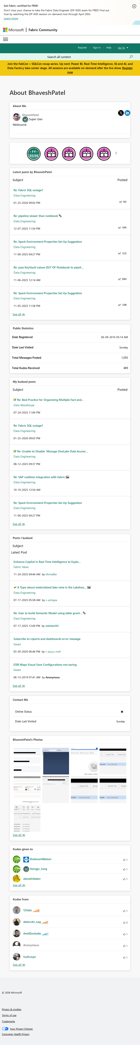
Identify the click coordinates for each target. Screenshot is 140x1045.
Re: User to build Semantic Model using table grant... (48, 613)
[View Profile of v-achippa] (51, 600)
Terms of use (9, 1015)
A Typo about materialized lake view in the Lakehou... (52, 587)
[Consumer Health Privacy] (70, 1034)
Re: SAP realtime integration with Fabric (40, 477)
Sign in (96, 47)
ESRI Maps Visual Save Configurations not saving (45, 664)
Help (108, 47)
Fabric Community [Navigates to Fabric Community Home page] (43, 29)
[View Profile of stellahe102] (52, 626)
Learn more (11, 18)
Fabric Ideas (21, 567)
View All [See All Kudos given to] (19, 885)
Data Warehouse (24, 405)
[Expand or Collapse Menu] (5, 39)
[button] (27, 761)
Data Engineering (24, 195)
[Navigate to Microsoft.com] (13, 30)
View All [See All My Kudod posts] (19, 524)
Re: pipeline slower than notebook (36, 216)
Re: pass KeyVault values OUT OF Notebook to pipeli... (49, 267)
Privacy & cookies (11, 1009)
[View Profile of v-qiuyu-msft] (53, 651)
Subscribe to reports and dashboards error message (47, 639)
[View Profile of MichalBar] (51, 574)
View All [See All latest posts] (19, 314)
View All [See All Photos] (19, 835)
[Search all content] (90, 56)
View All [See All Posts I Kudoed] (19, 686)
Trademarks (8, 1021)
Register (82, 47)
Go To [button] (121, 47)
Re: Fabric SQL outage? (28, 190)
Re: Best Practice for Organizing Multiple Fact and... (50, 400)
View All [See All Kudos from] (19, 965)
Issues (17, 644)
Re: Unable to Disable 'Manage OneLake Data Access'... (52, 451)
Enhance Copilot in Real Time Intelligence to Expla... (47, 562)
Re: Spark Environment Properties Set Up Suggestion (48, 241)
